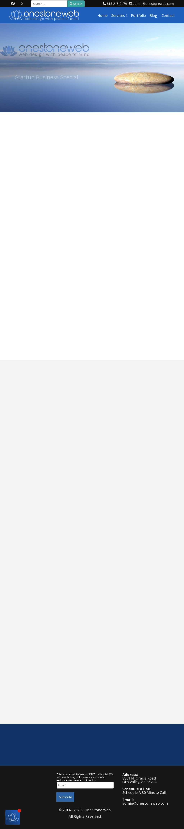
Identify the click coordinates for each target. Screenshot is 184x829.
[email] (85, 785)
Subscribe (65, 797)
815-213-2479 (117, 3)
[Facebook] (13, 3)
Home (102, 15)
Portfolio (138, 15)
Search (76, 4)
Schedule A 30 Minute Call (144, 792)
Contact (168, 15)
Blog (153, 15)
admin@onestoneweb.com (153, 3)
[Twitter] (22, 3)
